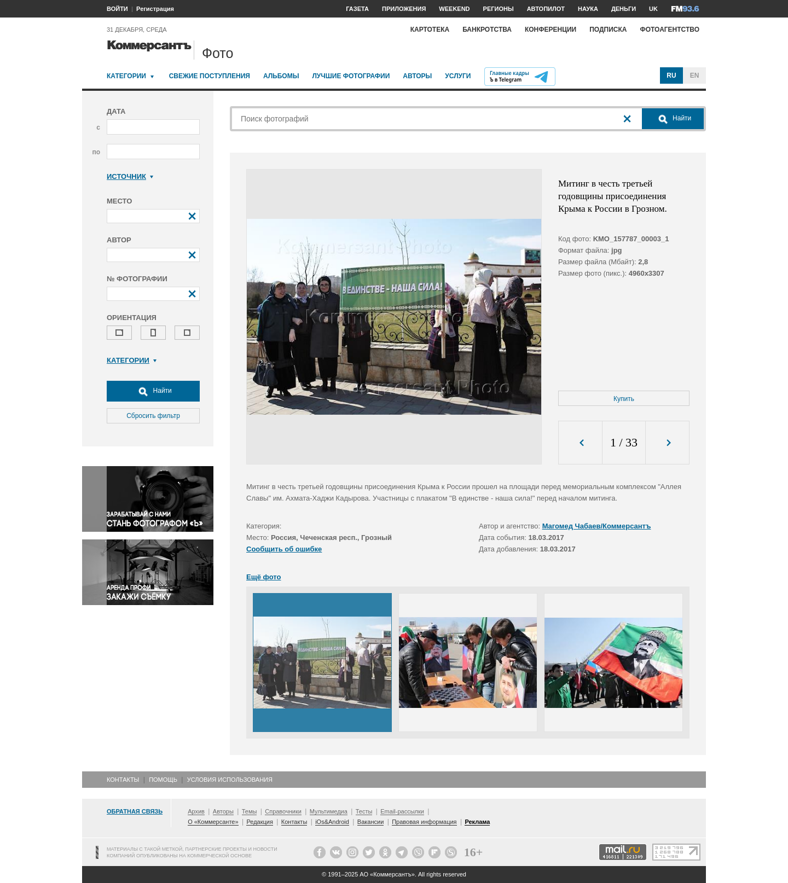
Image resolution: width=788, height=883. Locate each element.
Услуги (458, 76)
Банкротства (487, 29)
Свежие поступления (209, 76)
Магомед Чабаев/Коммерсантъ (596, 526)
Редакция (259, 821)
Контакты (123, 779)
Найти (153, 391)
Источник (130, 176)
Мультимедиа (328, 811)
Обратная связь (135, 811)
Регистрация (155, 8)
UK (653, 8)
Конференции (550, 29)
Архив (196, 811)
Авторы (417, 76)
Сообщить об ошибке (284, 549)
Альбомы (281, 76)
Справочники (283, 811)
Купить (623, 399)
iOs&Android (332, 821)
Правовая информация (424, 821)
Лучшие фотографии (351, 76)
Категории (126, 76)
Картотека (430, 29)
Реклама (477, 821)
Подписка (608, 29)
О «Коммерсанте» (213, 821)
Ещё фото (263, 577)
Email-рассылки (402, 811)
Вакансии (370, 821)
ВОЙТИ (117, 8)
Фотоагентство (669, 29)
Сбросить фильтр (153, 416)
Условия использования (230, 779)
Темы (249, 811)
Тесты (364, 811)
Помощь (163, 779)
